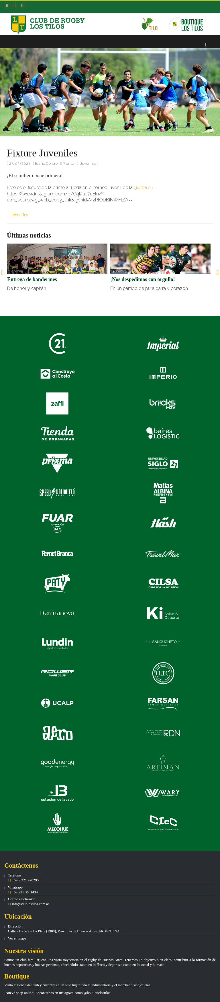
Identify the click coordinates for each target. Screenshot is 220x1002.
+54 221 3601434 (24, 892)
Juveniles (88, 163)
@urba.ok (143, 187)
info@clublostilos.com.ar (30, 904)
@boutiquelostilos (97, 993)
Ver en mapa (17, 938)
